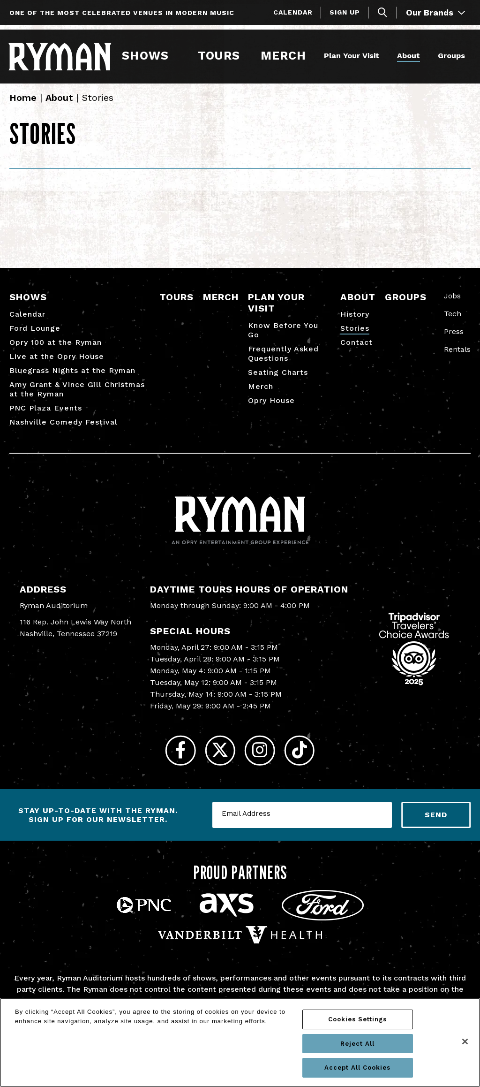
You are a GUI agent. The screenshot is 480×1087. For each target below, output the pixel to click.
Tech (452, 320)
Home (23, 104)
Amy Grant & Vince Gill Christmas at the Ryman (77, 396)
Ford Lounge (34, 334)
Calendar (293, 12)
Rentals (457, 355)
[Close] (465, 1041)
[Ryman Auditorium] (60, 56)
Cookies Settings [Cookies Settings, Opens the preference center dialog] (357, 1019)
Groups (450, 55)
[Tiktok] (306, 759)
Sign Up (345, 12)
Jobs (452, 302)
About (407, 55)
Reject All (357, 1043)
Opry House (271, 407)
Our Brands (435, 12)
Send (436, 825)
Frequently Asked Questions (283, 360)
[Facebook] (173, 759)
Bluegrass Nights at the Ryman (72, 376)
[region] (240, 1042)
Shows (145, 55)
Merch (288, 55)
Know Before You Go (283, 336)
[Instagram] (262, 759)
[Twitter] (217, 759)
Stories (354, 334)
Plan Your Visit (350, 55)
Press (454, 338)
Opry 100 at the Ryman (55, 348)
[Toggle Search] (382, 12)
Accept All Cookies (357, 1067)
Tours (218, 55)
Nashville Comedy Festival (63, 428)
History (354, 320)
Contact (356, 348)
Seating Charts (278, 378)
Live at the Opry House (56, 362)
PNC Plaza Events (45, 414)
